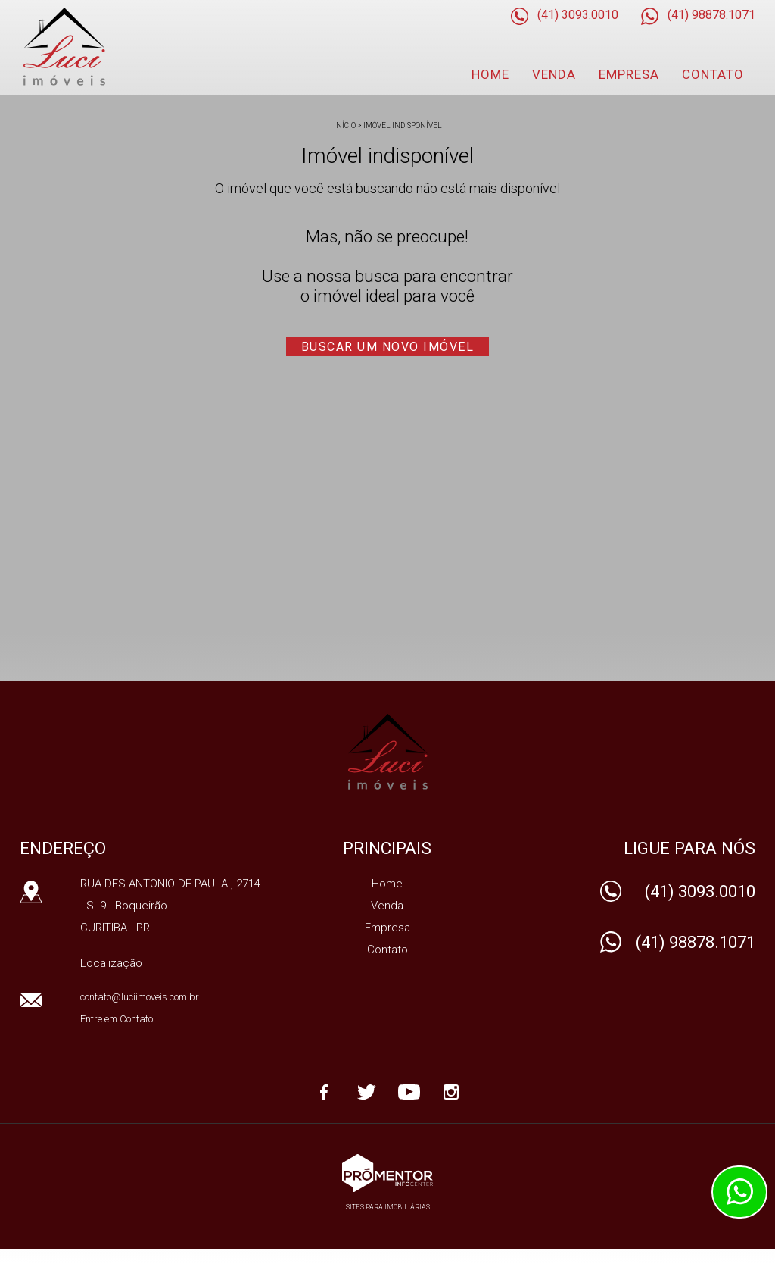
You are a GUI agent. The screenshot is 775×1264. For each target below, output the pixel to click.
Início (345, 125)
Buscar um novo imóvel (388, 346)
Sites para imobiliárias (388, 1207)
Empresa (629, 74)
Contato (713, 74)
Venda (554, 74)
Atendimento (739, 1192)
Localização (111, 963)
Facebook (324, 1092)
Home (490, 74)
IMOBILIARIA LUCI (388, 752)
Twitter (366, 1092)
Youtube (409, 1092)
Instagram (451, 1092)
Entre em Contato (116, 1019)
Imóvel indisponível (402, 125)
